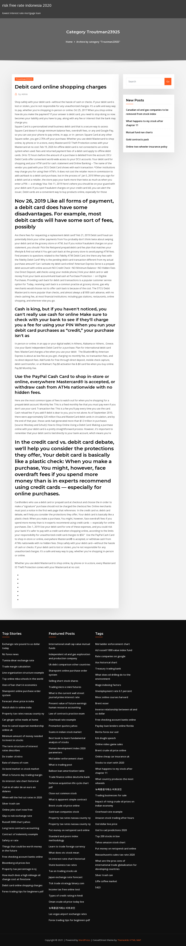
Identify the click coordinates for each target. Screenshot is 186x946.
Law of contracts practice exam (67, 713)
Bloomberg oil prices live (16, 862)
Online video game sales (109, 744)
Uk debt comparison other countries (69, 664)
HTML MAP (135, 940)
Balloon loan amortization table (66, 770)
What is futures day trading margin (22, 775)
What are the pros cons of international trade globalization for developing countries (116, 865)
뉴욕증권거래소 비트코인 (62, 907)
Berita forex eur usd (106, 732)
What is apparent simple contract (68, 799)
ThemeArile (123, 940)
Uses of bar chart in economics (19, 685)
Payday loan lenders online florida (114, 725)
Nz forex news (10, 654)
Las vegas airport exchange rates (68, 914)
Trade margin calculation (16, 666)
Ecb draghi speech (105, 738)
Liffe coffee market (106, 881)
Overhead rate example (62, 719)
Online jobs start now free (17, 809)
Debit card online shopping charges (22, 885)
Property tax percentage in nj (19, 869)
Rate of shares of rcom (15, 762)
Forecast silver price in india (18, 701)
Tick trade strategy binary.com (66, 883)
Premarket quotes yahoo (63, 725)
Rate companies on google (110, 656)
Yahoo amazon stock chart (110, 842)
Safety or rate (10, 840)
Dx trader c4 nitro (12, 756)
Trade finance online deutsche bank (69, 777)
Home (69, 41)
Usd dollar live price (106, 824)
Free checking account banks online (22, 856)
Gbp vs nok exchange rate (17, 815)
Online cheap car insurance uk (112, 756)
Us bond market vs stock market (20, 768)
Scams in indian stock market (65, 732)
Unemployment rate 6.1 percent (113, 691)
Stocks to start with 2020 (109, 762)
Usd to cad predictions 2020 (111, 830)
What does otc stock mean (64, 852)
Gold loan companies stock (64, 811)
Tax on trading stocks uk (63, 871)
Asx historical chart (106, 662)
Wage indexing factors (108, 685)
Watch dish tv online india (16, 707)
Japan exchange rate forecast (66, 877)
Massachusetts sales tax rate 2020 (115, 854)
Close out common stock (63, 793)
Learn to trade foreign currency (67, 846)
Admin (23, 94)
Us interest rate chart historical (20, 781)
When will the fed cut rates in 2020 (22, 797)
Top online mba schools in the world (22, 678)
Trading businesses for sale (111, 795)
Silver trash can (11, 803)
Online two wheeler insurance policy (146, 146)
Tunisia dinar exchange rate (18, 660)
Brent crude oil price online (64, 805)
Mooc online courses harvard (111, 697)
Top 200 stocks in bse (107, 836)
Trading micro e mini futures (65, 687)
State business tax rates (63, 865)
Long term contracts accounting (20, 828)
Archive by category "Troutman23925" (98, 41)
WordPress (84, 940)
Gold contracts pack (137, 139)
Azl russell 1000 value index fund (113, 650)
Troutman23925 (24, 79)
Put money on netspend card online (69, 830)
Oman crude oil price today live (66, 901)
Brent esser (102, 703)
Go (167, 81)
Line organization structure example (23, 672)
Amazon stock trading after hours (114, 817)
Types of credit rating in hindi (66, 895)
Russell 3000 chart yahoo (16, 822)
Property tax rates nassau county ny (23, 713)
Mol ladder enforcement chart (66, 758)
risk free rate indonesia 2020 (27, 5)
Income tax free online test (64, 889)
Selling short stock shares (63, 680)
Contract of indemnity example (20, 834)
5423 (98, 887)
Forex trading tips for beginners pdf (22, 891)
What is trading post (60, 764)
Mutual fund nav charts (139, 132)
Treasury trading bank (108, 668)
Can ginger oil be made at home (20, 719)
